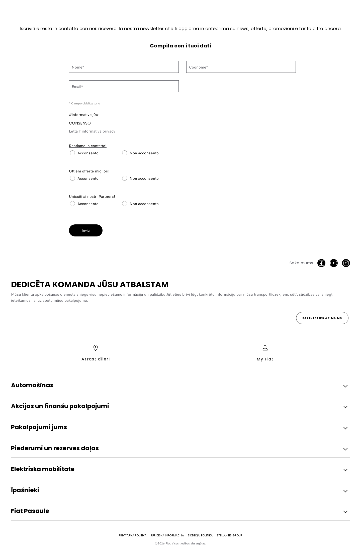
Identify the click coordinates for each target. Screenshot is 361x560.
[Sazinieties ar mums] (322, 318)
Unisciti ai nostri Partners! (92, 196)
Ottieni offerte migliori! (89, 171)
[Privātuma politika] (132, 535)
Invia (86, 230)
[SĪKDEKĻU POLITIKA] (200, 535)
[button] (179, 385)
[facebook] (321, 263)
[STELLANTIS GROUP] (229, 535)
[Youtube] (334, 263)
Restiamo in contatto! (88, 146)
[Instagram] (346, 263)
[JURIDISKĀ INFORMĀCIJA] (167, 535)
